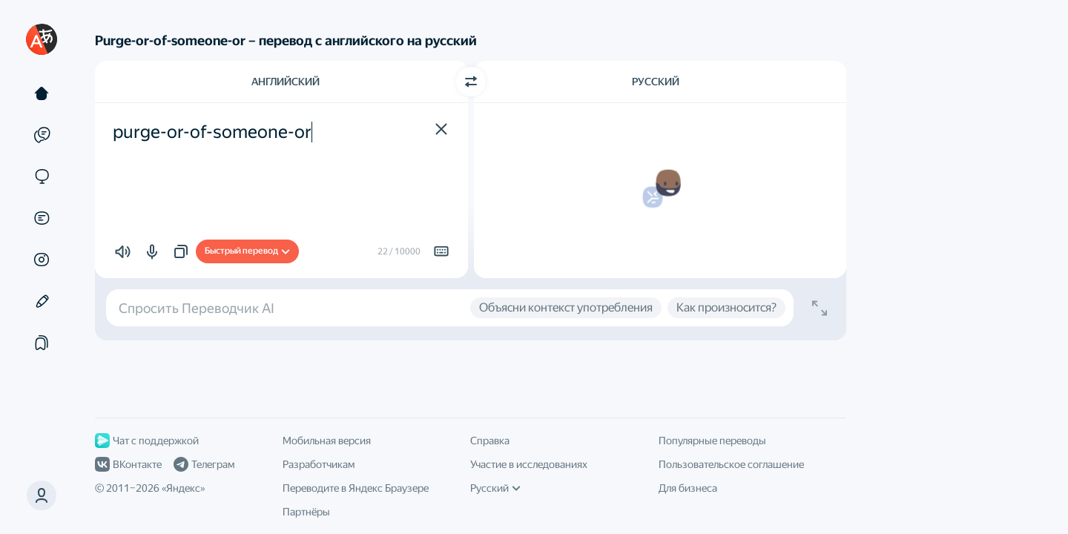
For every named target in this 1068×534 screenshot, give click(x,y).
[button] (41, 495)
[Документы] (41, 218)
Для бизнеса (688, 488)
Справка (490, 440)
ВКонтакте (128, 464)
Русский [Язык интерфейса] (495, 488)
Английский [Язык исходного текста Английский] (285, 82)
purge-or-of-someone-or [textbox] (212, 132)
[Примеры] (41, 135)
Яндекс (183, 488)
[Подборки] (41, 342)
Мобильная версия (327, 440)
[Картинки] (41, 259)
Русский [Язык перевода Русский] (655, 82)
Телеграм (204, 464)
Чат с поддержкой (147, 440)
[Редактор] (41, 301)
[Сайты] (41, 176)
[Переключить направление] (471, 81)
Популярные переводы (712, 440)
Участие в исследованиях (528, 464)
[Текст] (41, 93)
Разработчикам (319, 464)
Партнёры (306, 512)
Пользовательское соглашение (731, 464)
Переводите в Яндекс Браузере (356, 488)
